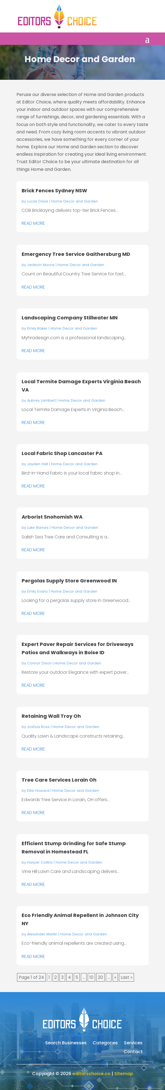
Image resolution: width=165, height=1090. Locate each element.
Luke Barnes (38, 527)
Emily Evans (37, 591)
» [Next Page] (115, 977)
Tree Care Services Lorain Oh (59, 779)
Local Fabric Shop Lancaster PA (62, 453)
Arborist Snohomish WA (52, 516)
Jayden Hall (37, 464)
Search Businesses (66, 1043)
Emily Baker (37, 328)
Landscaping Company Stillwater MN (70, 317)
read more (33, 223)
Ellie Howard (38, 790)
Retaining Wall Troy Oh (51, 716)
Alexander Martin (42, 934)
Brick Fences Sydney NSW (54, 190)
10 (91, 977)
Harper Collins (40, 862)
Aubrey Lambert (41, 400)
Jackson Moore (41, 264)
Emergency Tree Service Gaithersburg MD (76, 254)
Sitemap (123, 1073)
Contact (133, 1052)
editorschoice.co (91, 1073)
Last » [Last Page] (126, 977)
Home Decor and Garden (74, 201)
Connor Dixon (39, 663)
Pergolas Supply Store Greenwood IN (69, 580)
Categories (105, 1043)
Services (133, 1043)
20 (100, 977)
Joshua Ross (38, 726)
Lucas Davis (37, 201)
